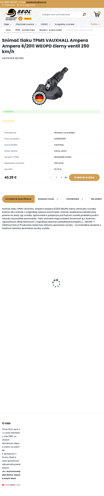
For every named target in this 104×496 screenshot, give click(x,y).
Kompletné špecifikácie (18, 199)
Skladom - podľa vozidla (50, 30)
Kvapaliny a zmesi (64, 24)
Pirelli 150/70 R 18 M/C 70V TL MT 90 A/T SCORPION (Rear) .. (17, 277)
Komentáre (75, 199)
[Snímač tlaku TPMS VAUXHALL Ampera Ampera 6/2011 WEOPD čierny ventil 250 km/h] (52, 85)
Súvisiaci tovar (49, 199)
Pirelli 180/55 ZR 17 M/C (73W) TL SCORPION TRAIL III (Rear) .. (77, 277)
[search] (84, 15)
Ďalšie (94, 24)
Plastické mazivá (25, 24)
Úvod (8, 30)
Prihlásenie (10, 5)
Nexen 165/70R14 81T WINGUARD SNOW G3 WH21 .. (45, 292)
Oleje (6, 24)
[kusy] (56, 177)
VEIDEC (44, 24)
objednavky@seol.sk (36, 2)
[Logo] (18, 14)
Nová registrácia (27, 5)
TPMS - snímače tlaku (25, 30)
